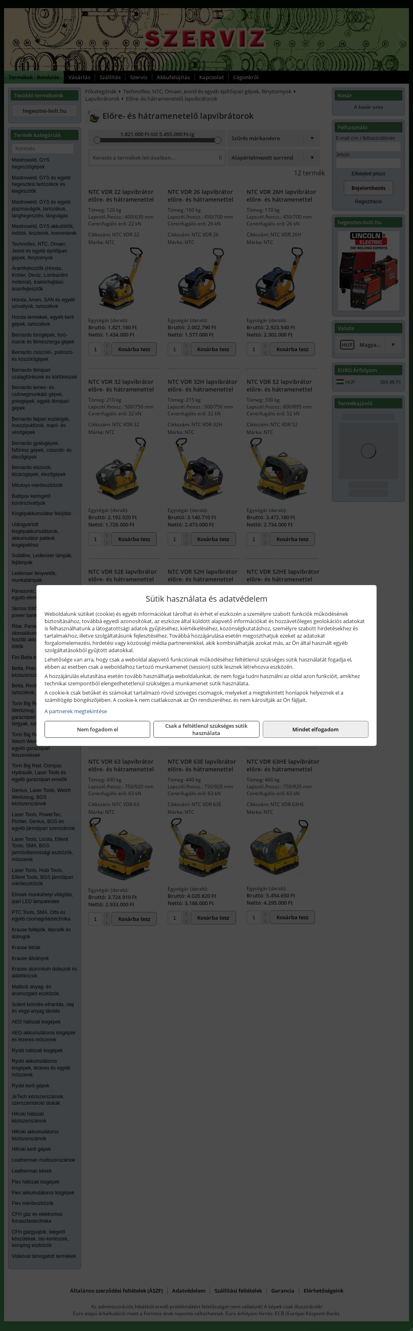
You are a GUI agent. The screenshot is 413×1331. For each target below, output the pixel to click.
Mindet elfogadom (315, 729)
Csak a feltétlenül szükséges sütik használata (206, 729)
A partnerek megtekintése (76, 711)
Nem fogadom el (97, 729)
